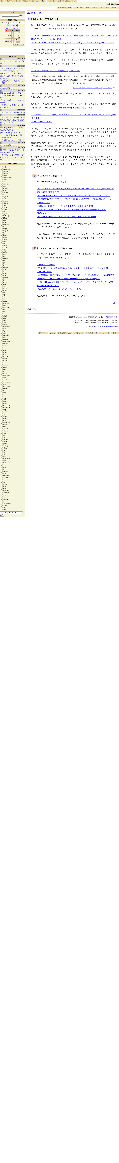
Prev (6, 28)
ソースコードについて (42, 121)
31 (14, 42)
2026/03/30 (21, 59)
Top (2, 1)
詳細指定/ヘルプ (111, 317)
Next (18, 28)
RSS (69, 8)
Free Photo (66, 1)
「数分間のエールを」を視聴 (10, 140)
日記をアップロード (7, 123)
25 (17, 40)
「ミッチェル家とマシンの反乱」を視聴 (12, 101)
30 (12, 42)
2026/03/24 (21, 125)
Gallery (42, 1)
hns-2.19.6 (97, 326)
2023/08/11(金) (34, 13)
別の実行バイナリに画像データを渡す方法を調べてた (12, 151)
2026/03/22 (21, 148)
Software (35, 1)
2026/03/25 (21, 115)
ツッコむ (112, 303)
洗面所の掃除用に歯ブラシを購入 (12, 120)
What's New (10, 1)
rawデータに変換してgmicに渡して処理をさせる (12, 136)
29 (10, 42)
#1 (29, 19)
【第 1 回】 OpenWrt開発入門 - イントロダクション (60, 282)
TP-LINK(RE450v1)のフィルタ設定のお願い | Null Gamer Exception (67, 217)
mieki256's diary (112, 4)
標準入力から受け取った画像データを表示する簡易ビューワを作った (12, 95)
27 (6, 42)
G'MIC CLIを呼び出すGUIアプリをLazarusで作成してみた (12, 70)
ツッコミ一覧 (104, 8)
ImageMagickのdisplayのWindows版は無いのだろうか (11, 129)
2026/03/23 (21, 143)
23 (12, 40)
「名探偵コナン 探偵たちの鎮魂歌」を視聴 (11, 106)
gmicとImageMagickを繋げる (10, 133)
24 (14, 40)
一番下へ (115, 8)
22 (10, 40)
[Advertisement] (107, 345)
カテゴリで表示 (18, 45)
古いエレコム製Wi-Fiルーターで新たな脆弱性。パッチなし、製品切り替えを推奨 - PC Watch (73, 42)
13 (6, 37)
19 (19, 37)
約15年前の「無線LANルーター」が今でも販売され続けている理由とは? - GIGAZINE (76, 275)
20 (6, 40)
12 (19, 35)
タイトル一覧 (78, 8)
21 (8, 40)
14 (8, 37)
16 (12, 37)
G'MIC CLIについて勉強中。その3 (12, 112)
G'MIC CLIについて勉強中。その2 (12, 117)
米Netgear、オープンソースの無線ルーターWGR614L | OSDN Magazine (69, 279)
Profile (18, 1)
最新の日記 (62, 8)
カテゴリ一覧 (12, 164)
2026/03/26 (21, 110)
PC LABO (26, 1)
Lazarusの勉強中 (6, 88)
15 (10, 37)
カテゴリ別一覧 (91, 8)
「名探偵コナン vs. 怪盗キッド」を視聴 (12, 82)
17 (14, 37)
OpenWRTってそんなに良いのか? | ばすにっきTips (60, 289)
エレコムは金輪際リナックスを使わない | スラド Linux (56, 71)
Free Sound (57, 1)
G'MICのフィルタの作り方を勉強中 (12, 62)
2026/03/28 (21, 86)
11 (17, 35)
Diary (74, 1)
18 (17, 37)
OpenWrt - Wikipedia (46, 265)
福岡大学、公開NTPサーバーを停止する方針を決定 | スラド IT (65, 206)
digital (35, 19)
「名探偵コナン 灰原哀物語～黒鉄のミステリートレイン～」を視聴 (12, 157)
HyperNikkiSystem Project (110, 326)
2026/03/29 (21, 66)
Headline (52, 333)
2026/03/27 (21, 91)
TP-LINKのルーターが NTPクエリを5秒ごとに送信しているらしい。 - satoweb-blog (74, 196)
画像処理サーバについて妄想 (10, 73)
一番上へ (115, 333)
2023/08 (12, 28)
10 (14, 35)
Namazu (79, 317)
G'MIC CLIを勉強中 (7, 145)
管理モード (43, 333)
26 (19, 40)
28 (8, 42)
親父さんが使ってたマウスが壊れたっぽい (12, 77)
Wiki (49, 1)
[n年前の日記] (49, 13)
